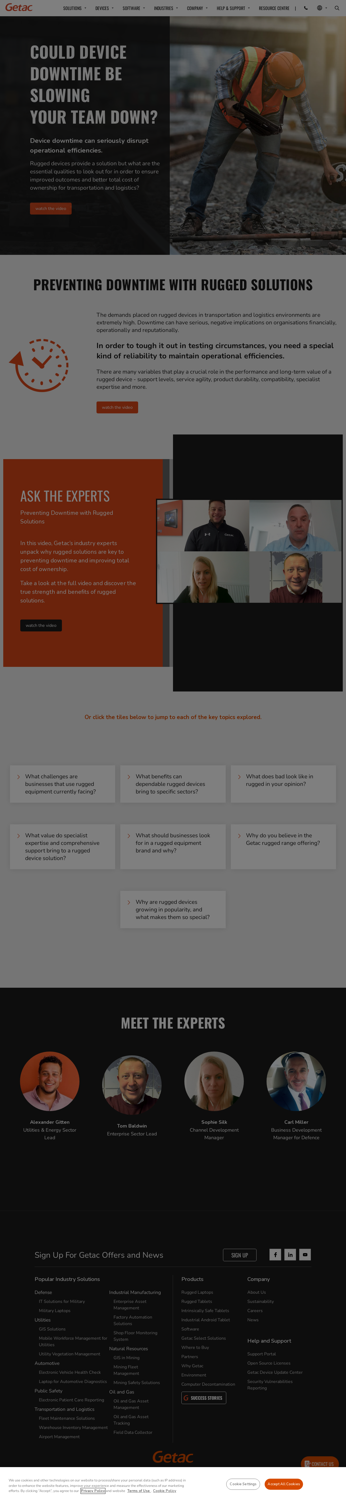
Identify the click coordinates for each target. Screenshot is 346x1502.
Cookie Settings (243, 1483)
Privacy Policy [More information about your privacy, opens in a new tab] (93, 1490)
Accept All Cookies (284, 1483)
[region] (173, 1484)
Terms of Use (139, 1490)
